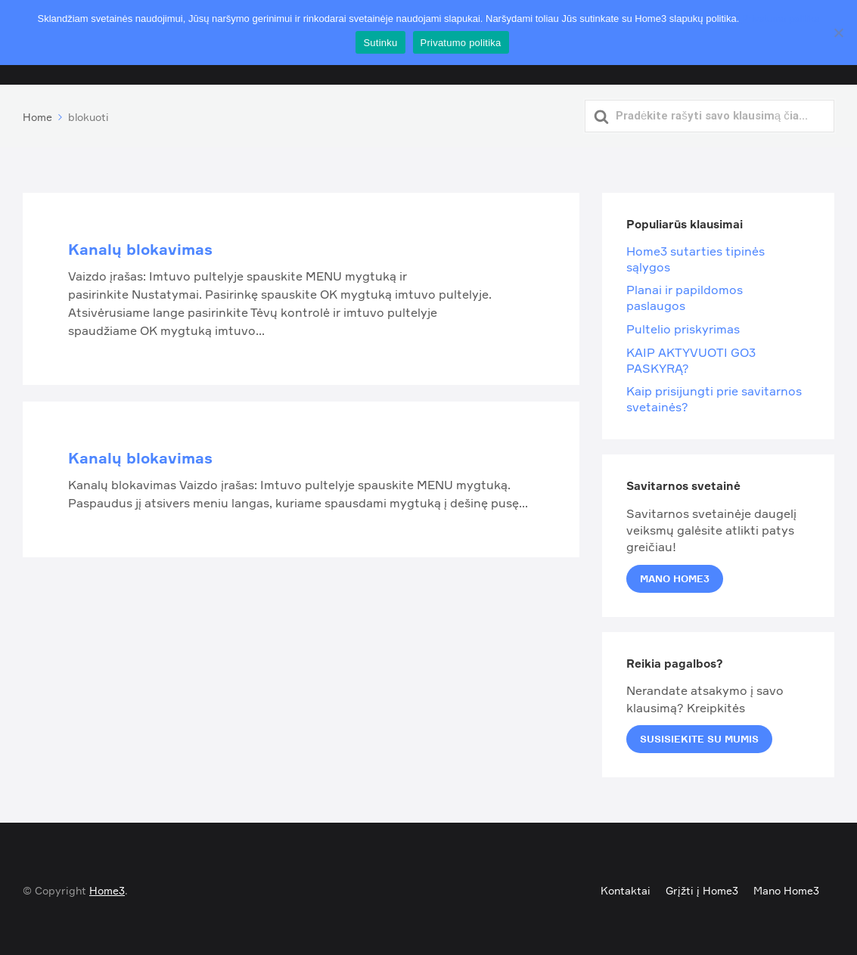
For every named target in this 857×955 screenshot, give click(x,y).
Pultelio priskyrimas (683, 325)
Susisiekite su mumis (699, 736)
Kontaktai (626, 887)
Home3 (107, 887)
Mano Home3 (675, 575)
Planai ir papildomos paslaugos (684, 294)
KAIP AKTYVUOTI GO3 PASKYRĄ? (691, 356)
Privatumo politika (781, 18)
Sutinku (380, 42)
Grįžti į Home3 (702, 887)
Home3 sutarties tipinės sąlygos (695, 255)
